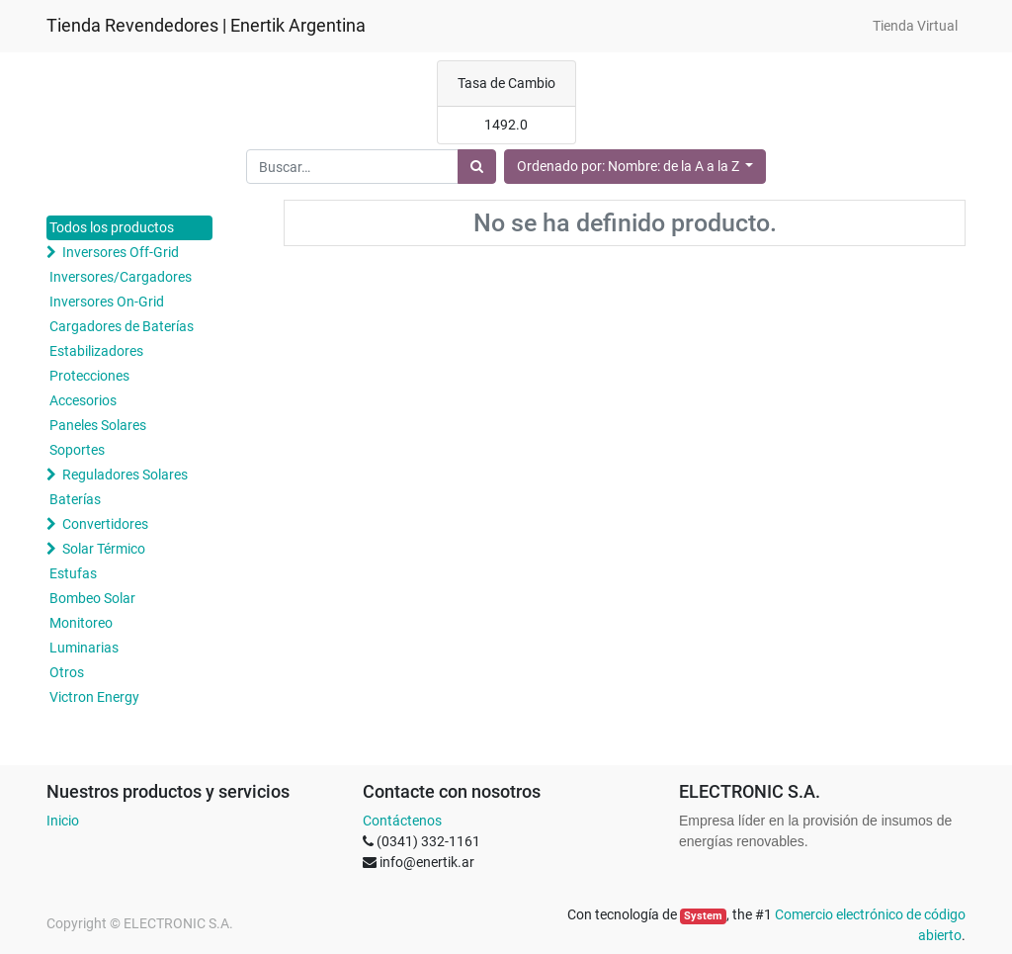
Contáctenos (402, 820)
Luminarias (84, 647)
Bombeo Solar (92, 598)
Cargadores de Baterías (121, 326)
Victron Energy (94, 697)
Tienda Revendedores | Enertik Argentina (206, 26)
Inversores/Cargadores (120, 277)
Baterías (75, 499)
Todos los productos (111, 227)
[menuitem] (915, 26)
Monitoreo (81, 623)
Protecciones (89, 376)
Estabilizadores (96, 351)
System (703, 916)
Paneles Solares (97, 425)
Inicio (62, 820)
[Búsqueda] (477, 166)
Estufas (73, 573)
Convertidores (105, 524)
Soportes (77, 450)
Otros (66, 672)
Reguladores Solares (125, 474)
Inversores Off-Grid (120, 252)
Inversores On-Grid (106, 301)
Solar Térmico (103, 549)
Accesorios (83, 400)
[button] (635, 166)
